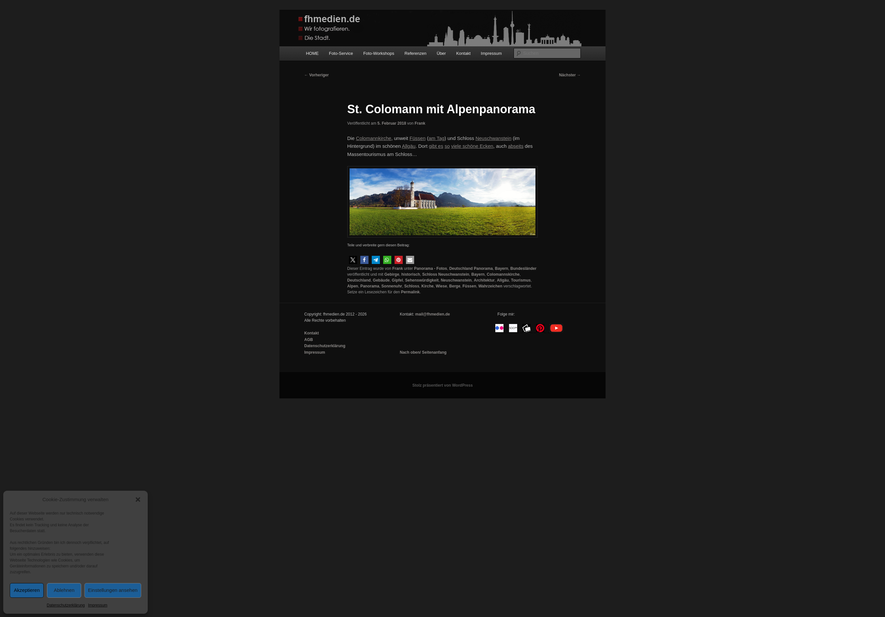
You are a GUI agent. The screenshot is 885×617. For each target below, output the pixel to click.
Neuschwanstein (456, 280)
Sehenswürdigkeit (422, 280)
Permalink (410, 292)
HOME (312, 53)
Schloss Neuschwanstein (445, 274)
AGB (308, 339)
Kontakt (463, 53)
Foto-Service (341, 53)
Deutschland (359, 280)
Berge (454, 286)
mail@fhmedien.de (432, 314)
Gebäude (381, 280)
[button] (138, 499)
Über (441, 53)
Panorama (369, 286)
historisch (410, 274)
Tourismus (521, 280)
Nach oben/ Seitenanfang (423, 352)
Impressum (97, 605)
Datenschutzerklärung (66, 605)
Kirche (427, 286)
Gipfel (397, 280)
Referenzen (416, 53)
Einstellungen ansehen (113, 590)
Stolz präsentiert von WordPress (442, 385)
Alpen (352, 286)
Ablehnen (64, 590)
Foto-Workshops (378, 53)
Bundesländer (523, 268)
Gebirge (391, 274)
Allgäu (503, 280)
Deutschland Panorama (471, 268)
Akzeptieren (27, 590)
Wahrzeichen (490, 286)
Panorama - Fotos (430, 268)
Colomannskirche (503, 274)
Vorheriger (316, 75)
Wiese (441, 286)
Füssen (469, 286)
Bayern (501, 268)
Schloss (411, 286)
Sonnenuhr (392, 286)
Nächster (570, 75)
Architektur (484, 280)
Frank (419, 123)
